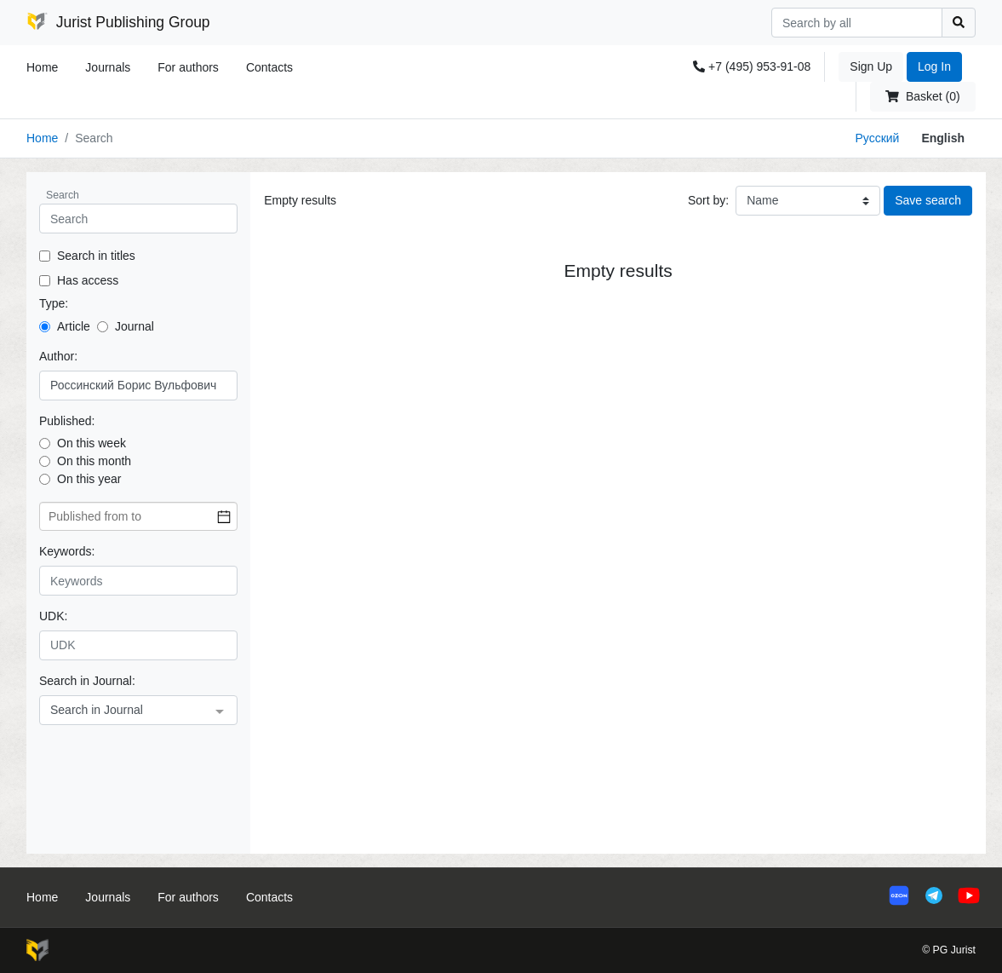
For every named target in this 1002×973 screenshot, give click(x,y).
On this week (91, 443)
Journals (107, 67)
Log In (934, 66)
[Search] (856, 22)
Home (42, 67)
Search (62, 195)
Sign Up (871, 66)
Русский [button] (877, 138)
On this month (94, 461)
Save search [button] (928, 200)
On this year (89, 479)
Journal (134, 326)
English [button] (943, 138)
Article (73, 326)
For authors (188, 67)
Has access (87, 280)
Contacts (269, 67)
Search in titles (96, 255)
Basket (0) (922, 96)
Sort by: (708, 200)
